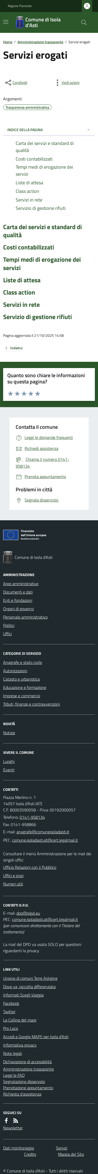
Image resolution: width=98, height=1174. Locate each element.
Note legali (12, 1053)
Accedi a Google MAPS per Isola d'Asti (35, 1037)
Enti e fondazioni (17, 600)
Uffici (7, 634)
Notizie (9, 733)
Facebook (11, 1003)
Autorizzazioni (15, 671)
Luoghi (9, 761)
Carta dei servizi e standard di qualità (42, 231)
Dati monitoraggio (18, 1148)
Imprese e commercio (21, 696)
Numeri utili (13, 884)
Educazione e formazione (24, 687)
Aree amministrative (20, 583)
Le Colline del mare (19, 1020)
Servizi (61, 1148)
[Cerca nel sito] (81, 22)
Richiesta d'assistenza (22, 1094)
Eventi (8, 770)
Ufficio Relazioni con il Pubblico (29, 867)
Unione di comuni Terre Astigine (30, 978)
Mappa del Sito (71, 1154)
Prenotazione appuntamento (28, 1088)
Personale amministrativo (25, 617)
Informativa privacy (20, 1045)
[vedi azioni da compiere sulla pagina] (66, 82)
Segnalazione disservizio (24, 1081)
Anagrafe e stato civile (22, 662)
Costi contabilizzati (28, 247)
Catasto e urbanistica (21, 679)
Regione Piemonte (20, 6)
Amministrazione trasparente (40, 42)
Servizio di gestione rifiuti (37, 317)
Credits (30, 1154)
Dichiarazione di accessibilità (27, 1062)
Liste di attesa (22, 280)
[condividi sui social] (15, 82)
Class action (19, 292)
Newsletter (13, 1128)
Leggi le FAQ (14, 1075)
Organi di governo (18, 609)
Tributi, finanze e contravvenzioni (31, 704)
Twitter (9, 1011)
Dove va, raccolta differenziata (29, 986)
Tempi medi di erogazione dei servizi (42, 263)
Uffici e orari (13, 875)
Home (7, 42)
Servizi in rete (21, 305)
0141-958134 (32, 817)
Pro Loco (10, 1028)
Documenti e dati (18, 592)
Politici (8, 625)
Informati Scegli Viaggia (23, 995)
